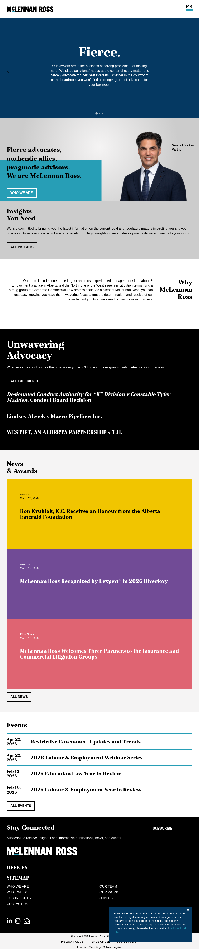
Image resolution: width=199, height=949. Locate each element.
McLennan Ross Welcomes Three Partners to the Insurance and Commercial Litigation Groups (102, 657)
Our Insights (19, 898)
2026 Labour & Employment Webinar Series (86, 757)
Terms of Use (100, 941)
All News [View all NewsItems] (19, 696)
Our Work (109, 892)
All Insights (22, 247)
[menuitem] (72, 941)
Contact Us (17, 904)
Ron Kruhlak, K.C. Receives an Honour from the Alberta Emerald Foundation (93, 517)
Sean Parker (183, 145)
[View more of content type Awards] (28, 497)
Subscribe (162, 828)
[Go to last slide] (6, 71)
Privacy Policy (72, 941)
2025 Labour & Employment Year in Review (85, 789)
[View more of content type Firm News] (30, 637)
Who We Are (18, 886)
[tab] (96, 113)
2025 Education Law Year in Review (75, 773)
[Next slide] (192, 71)
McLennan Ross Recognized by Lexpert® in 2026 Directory (97, 584)
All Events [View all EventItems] (20, 806)
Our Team (108, 886)
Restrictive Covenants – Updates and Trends (85, 741)
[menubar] (99, 941)
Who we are (21, 193)
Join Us (106, 898)
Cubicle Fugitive (112, 947)
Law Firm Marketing (89, 947)
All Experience (24, 381)
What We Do (17, 892)
